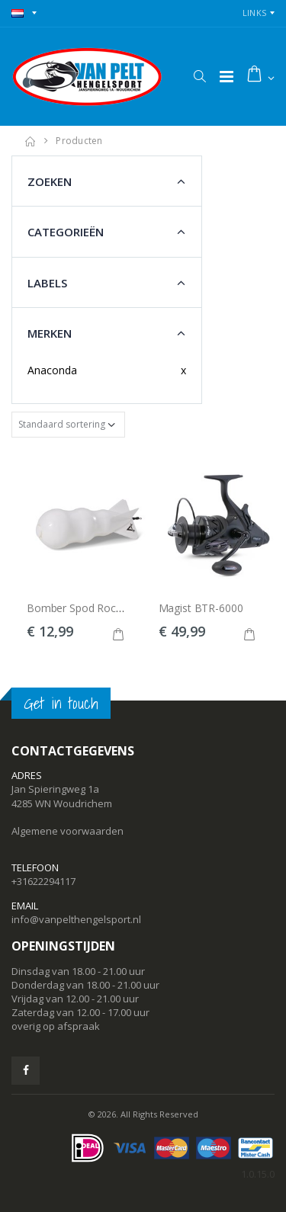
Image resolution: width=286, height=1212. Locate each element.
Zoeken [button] (49, 181)
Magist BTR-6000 (201, 608)
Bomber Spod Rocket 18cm (94, 608)
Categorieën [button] (65, 231)
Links (254, 12)
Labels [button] (47, 282)
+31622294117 (43, 881)
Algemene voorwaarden (67, 831)
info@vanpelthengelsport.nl (76, 919)
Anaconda (52, 370)
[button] (199, 76)
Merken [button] (49, 333)
